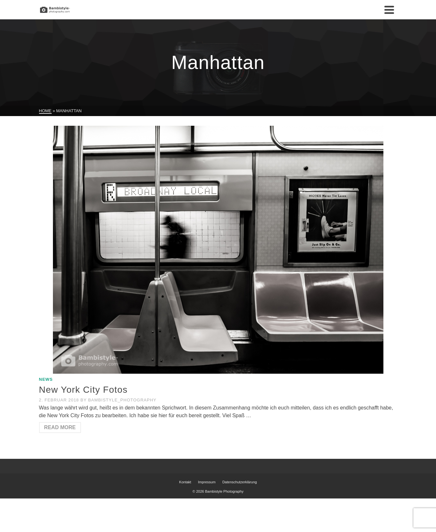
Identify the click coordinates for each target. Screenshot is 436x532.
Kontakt (185, 482)
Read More (60, 427)
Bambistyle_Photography (122, 400)
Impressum (206, 482)
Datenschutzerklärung (239, 482)
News (46, 379)
